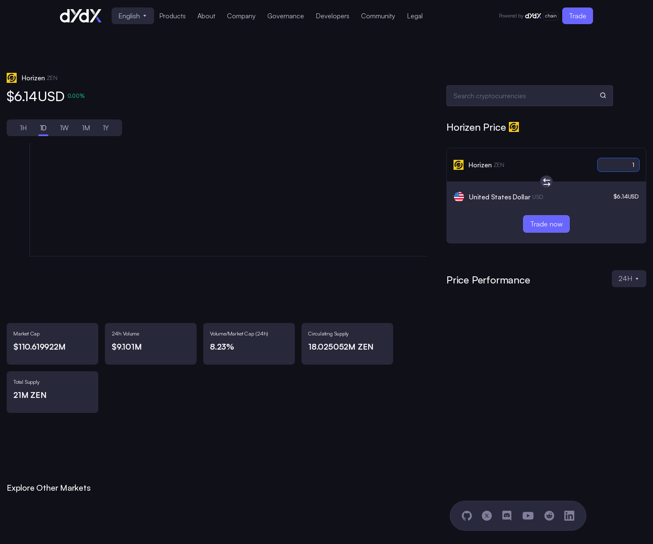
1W (64, 128)
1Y (106, 128)
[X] (487, 516)
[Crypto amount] (618, 164)
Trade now (546, 223)
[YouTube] (528, 515)
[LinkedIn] (569, 516)
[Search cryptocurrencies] (529, 95)
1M (86, 128)
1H (23, 128)
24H (628, 278)
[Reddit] (549, 516)
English (132, 15)
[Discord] (507, 516)
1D (43, 128)
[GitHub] (467, 516)
